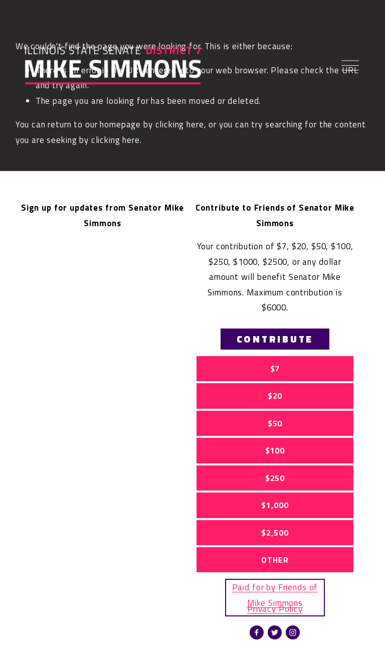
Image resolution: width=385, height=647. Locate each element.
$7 (275, 369)
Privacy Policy (275, 608)
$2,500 (274, 533)
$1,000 (274, 505)
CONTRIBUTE (275, 339)
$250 (275, 478)
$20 (275, 396)
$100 (275, 450)
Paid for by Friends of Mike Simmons (275, 595)
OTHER (274, 560)
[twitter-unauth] (275, 632)
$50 (275, 423)
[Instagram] (293, 632)
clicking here (179, 124)
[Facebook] (257, 632)
